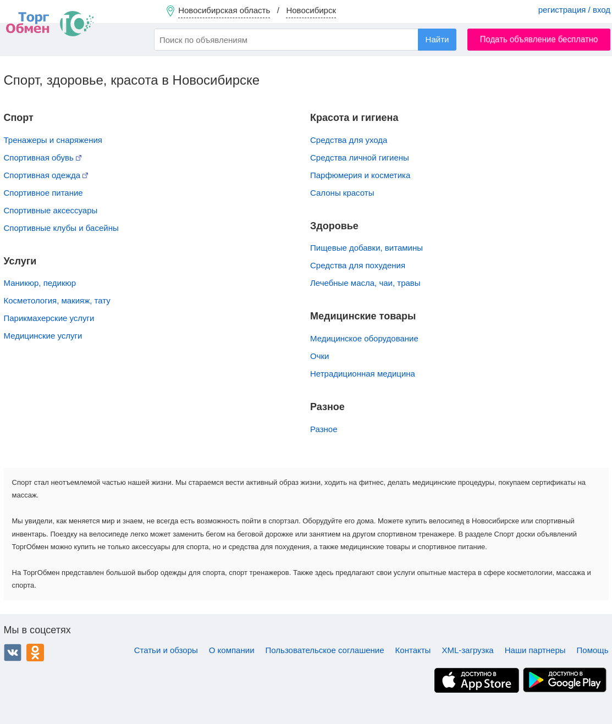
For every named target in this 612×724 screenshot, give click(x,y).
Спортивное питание (43, 192)
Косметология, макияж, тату (57, 300)
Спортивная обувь (43, 157)
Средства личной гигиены (359, 157)
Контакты (413, 650)
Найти (437, 39)
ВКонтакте (12, 652)
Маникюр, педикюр (40, 283)
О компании (232, 650)
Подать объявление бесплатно (539, 39)
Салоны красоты (342, 192)
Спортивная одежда (46, 175)
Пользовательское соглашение (325, 650)
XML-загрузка (467, 650)
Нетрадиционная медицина (362, 373)
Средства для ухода (348, 140)
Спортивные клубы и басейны (61, 228)
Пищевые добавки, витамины (366, 247)
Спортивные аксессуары (51, 210)
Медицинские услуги (43, 335)
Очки (319, 356)
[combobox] (305, 40)
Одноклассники (35, 652)
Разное (324, 429)
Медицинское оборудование (364, 338)
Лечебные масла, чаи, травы (365, 283)
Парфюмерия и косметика (360, 175)
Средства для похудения (357, 265)
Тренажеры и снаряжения (53, 140)
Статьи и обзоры (166, 650)
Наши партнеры (535, 650)
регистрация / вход (574, 9)
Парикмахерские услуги (49, 318)
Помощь (593, 650)
